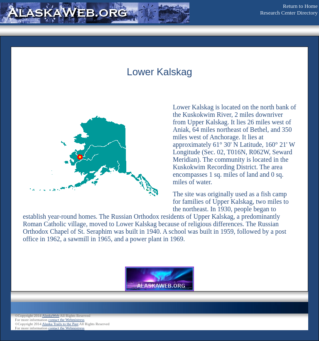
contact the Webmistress (66, 320)
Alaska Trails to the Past (60, 324)
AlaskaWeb (50, 316)
